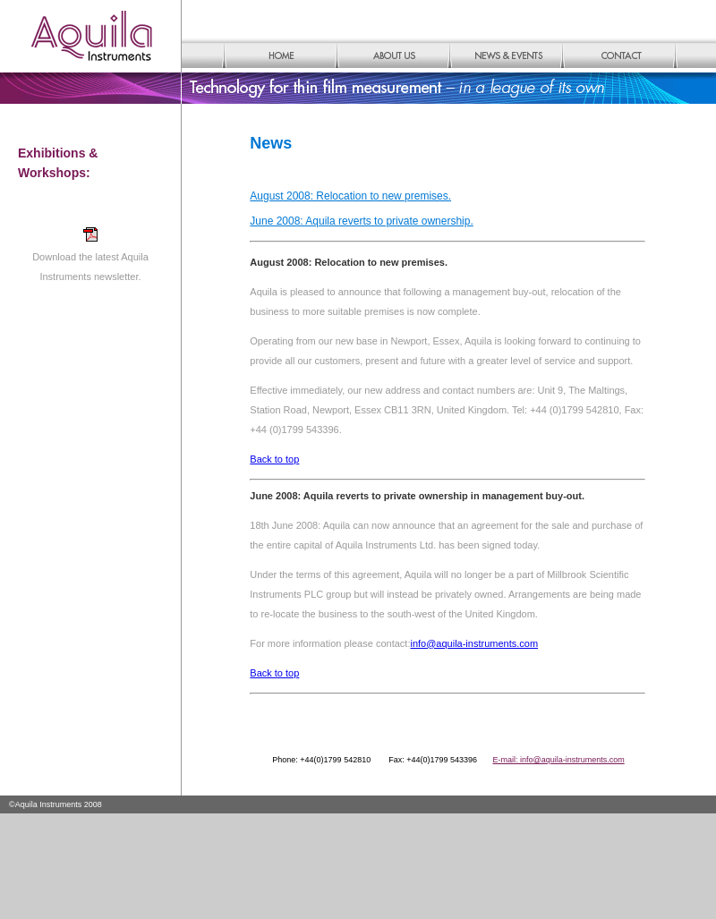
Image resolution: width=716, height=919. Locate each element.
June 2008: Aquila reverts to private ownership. (361, 221)
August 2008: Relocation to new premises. (350, 196)
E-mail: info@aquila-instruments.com (559, 759)
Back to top (274, 459)
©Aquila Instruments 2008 (55, 804)
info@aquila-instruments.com (474, 643)
